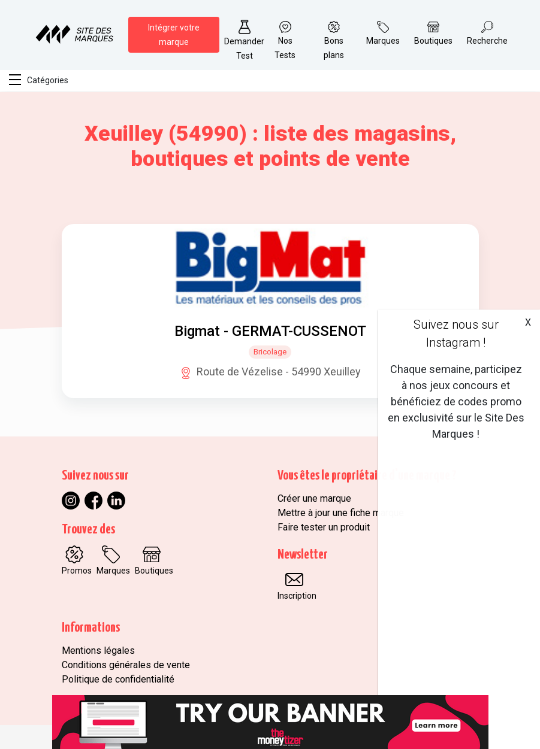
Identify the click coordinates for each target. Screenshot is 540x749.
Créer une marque (314, 498)
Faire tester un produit (323, 527)
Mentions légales (98, 650)
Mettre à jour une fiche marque (340, 512)
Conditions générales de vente (126, 665)
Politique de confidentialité (118, 679)
